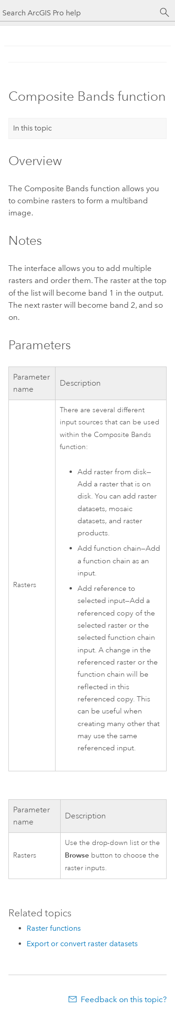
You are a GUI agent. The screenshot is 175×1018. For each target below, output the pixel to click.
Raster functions (54, 928)
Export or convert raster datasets (82, 943)
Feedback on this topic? (124, 999)
